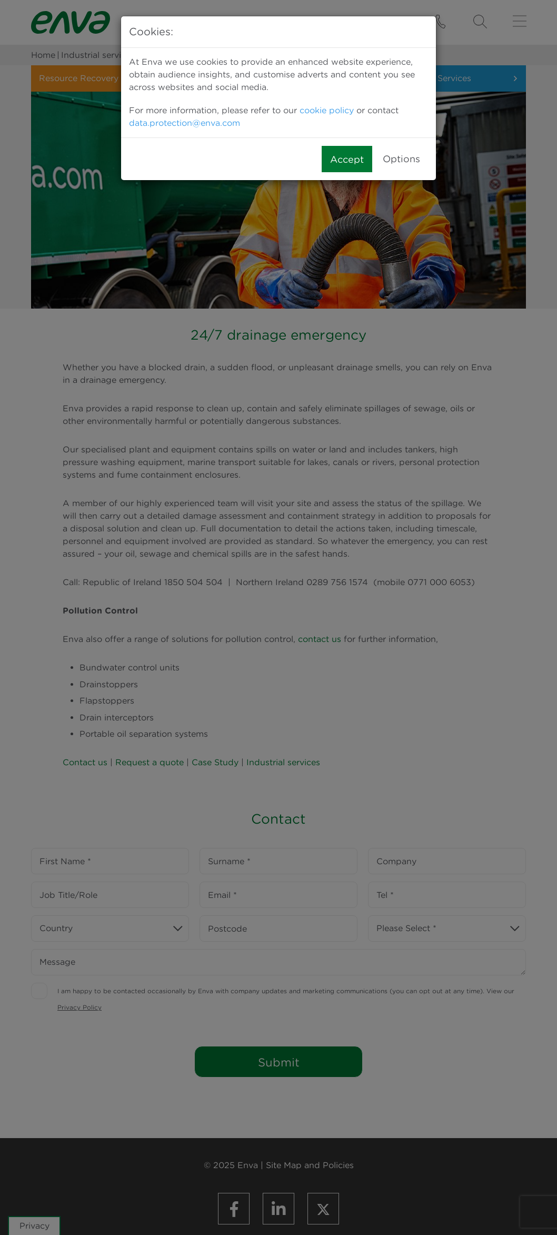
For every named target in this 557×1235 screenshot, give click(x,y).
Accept (347, 159)
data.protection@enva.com (184, 123)
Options (401, 158)
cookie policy (327, 110)
